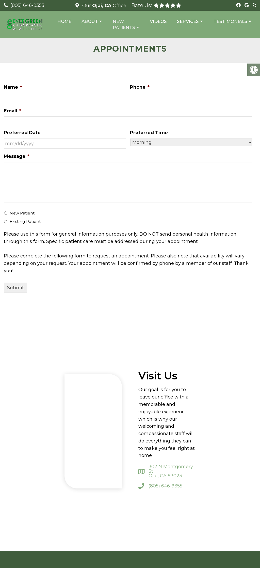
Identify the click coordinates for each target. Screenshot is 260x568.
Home (64, 21)
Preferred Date (22, 132)
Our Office (103, 5)
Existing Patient (25, 221)
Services (188, 21)
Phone (140, 87)
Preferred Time (149, 132)
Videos (158, 21)
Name (13, 87)
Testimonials (230, 21)
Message (16, 156)
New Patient (22, 213)
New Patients (124, 24)
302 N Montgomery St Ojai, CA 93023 (171, 471)
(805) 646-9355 (27, 5)
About (90, 21)
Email (12, 111)
